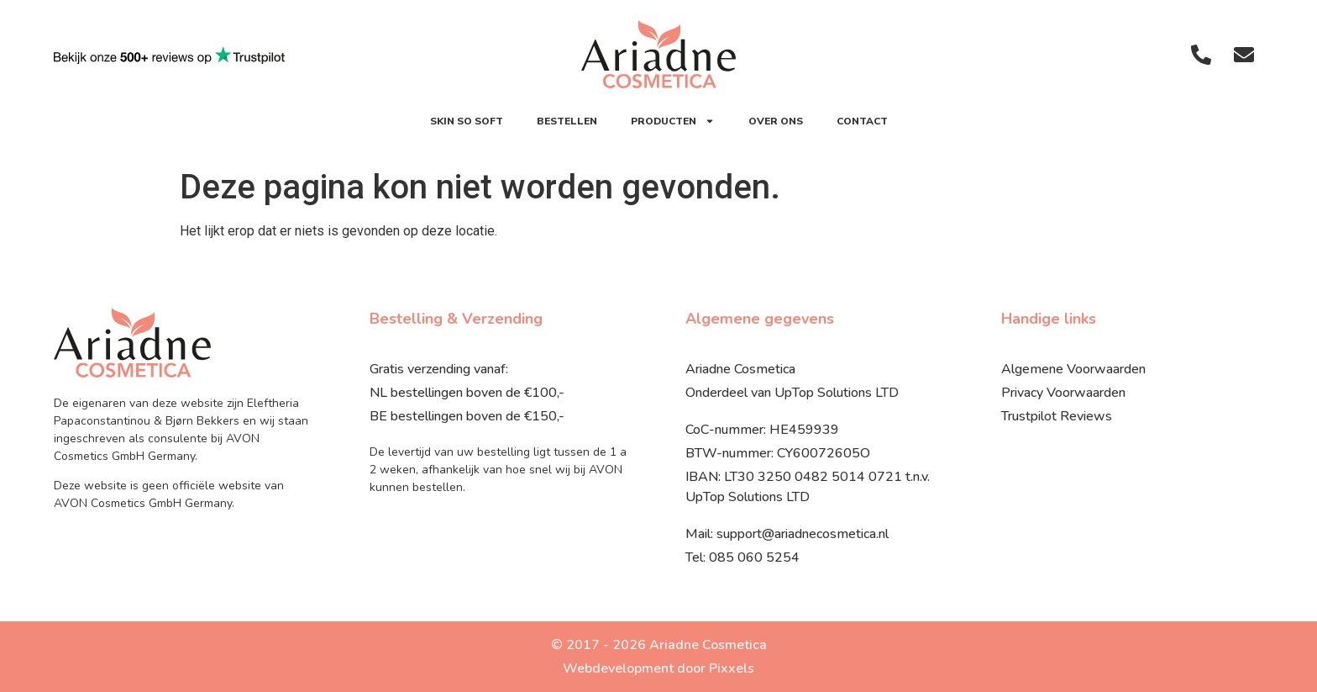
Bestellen (567, 121)
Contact (862, 121)
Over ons (775, 121)
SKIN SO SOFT (466, 121)
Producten (673, 121)
